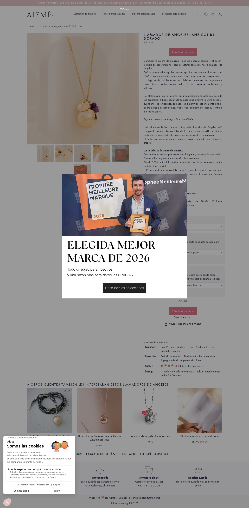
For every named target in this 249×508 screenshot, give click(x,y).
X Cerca (124, 9)
